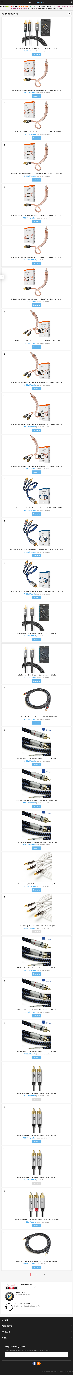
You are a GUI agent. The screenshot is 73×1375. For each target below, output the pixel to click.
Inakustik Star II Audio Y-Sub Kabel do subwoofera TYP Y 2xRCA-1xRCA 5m (36, 383)
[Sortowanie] (70, 13)
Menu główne (36, 1326)
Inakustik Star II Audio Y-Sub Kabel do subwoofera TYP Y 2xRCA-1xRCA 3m (36, 424)
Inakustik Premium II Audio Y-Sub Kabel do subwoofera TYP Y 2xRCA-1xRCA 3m (36, 550)
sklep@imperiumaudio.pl (55, 8)
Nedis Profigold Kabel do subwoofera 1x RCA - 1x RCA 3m (36, 675)
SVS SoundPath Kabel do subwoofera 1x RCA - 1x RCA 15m (36, 800)
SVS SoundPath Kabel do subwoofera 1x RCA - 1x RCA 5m (36, 1010)
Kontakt (36, 1320)
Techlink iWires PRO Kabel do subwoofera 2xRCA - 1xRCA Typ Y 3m (36, 1219)
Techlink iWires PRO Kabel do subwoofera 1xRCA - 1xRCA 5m (36, 1135)
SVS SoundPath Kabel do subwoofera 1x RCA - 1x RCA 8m (36, 968)
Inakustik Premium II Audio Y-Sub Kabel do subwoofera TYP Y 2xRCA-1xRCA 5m (36, 508)
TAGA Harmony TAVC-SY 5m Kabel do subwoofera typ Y (36, 926)
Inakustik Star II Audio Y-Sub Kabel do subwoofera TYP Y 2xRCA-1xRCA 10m (36, 341)
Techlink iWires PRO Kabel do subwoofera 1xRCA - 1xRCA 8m (36, 1093)
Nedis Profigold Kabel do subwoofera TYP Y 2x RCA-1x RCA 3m (36, 48)
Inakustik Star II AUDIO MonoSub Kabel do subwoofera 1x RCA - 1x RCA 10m (36, 132)
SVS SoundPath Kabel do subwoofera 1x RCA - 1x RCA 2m (36, 758)
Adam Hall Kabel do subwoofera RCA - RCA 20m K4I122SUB (36, 717)
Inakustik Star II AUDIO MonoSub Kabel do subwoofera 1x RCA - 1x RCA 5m (36, 215)
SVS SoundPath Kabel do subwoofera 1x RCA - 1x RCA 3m (36, 1051)
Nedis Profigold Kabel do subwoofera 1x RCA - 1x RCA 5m (36, 633)
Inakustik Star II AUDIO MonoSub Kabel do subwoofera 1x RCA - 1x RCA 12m (36, 90)
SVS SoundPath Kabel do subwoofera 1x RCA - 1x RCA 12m (36, 842)
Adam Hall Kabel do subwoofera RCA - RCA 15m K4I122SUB (36, 1261)
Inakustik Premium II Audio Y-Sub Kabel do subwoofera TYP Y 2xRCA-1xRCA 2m (36, 591)
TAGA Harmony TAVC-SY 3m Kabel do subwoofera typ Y (36, 884)
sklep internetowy (67, 1373)
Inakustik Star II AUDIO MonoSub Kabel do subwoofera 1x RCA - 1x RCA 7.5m (36, 174)
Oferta (36, 1338)
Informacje (36, 1332)
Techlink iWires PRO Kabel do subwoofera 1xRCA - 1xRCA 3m (36, 1177)
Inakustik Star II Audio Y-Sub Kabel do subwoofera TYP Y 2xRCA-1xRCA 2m (36, 466)
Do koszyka (36, 54)
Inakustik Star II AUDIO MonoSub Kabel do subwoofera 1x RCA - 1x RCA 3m (36, 257)
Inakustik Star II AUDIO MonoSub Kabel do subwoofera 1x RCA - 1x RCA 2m (36, 299)
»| (44, 1274)
